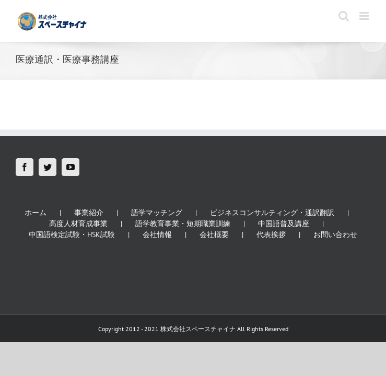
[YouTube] (70, 167)
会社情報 (157, 234)
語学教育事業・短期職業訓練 (182, 223)
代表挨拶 (271, 234)
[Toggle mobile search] (343, 15)
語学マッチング (156, 212)
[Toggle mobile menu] (364, 15)
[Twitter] (47, 167)
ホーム (35, 212)
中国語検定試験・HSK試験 (72, 234)
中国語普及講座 (283, 223)
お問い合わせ (335, 234)
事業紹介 (88, 212)
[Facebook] (24, 167)
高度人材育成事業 (78, 223)
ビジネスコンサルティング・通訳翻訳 (272, 212)
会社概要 (214, 234)
